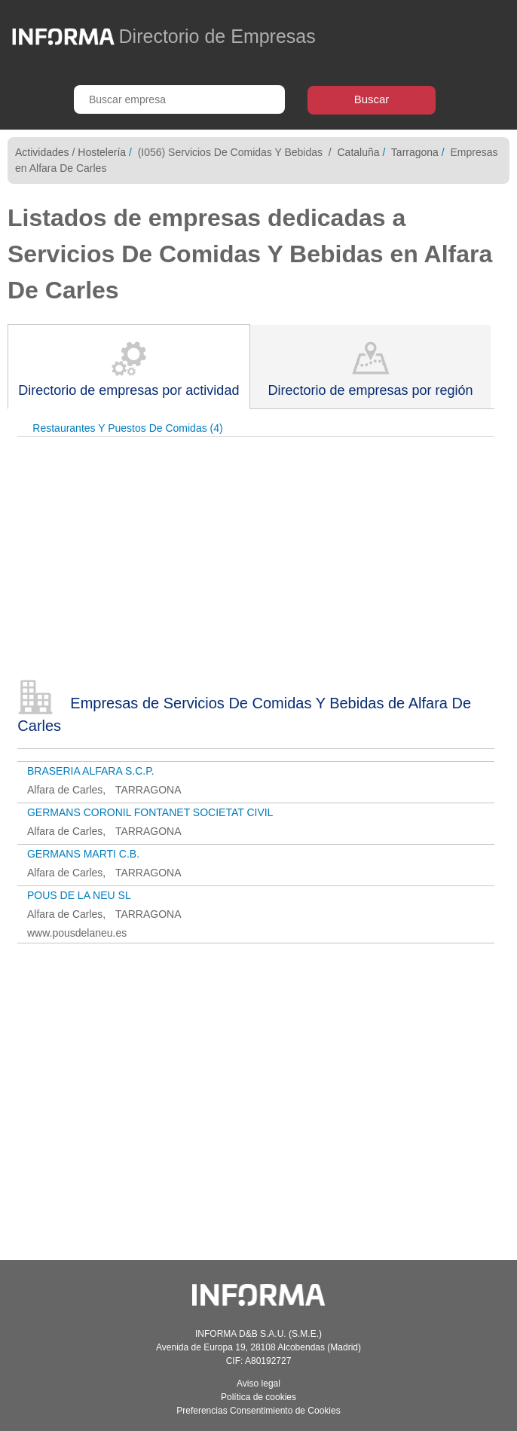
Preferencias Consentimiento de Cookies (258, 1410)
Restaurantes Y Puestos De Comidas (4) (127, 428)
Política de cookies (258, 1397)
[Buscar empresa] (179, 99)
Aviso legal (258, 1383)
